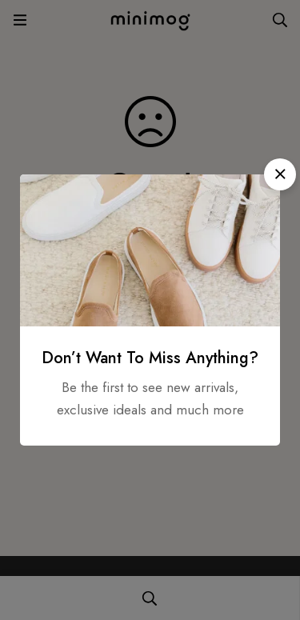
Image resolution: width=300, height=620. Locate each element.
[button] (280, 174)
